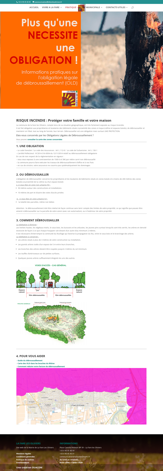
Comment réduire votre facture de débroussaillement (41, 366)
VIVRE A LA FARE (50, 7)
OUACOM (37, 467)
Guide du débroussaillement (30, 360)
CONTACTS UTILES (115, 7)
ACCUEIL (34, 7)
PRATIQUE (70, 7)
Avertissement (22, 462)
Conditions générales (25, 456)
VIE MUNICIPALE (91, 7)
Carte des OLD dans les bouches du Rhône (36, 363)
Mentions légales (23, 453)
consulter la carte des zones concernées (44, 139)
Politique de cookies (25, 459)
